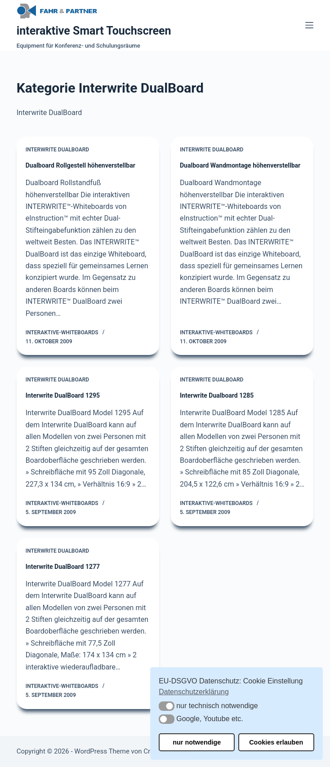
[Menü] (309, 25)
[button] (166, 706)
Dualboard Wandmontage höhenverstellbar (240, 165)
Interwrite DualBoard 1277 (63, 566)
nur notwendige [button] (197, 742)
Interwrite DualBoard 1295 (63, 395)
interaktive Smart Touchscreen (94, 30)
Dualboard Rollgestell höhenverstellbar (80, 165)
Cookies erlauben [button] (276, 742)
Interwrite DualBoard (57, 149)
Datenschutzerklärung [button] (194, 692)
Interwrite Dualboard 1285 (217, 395)
